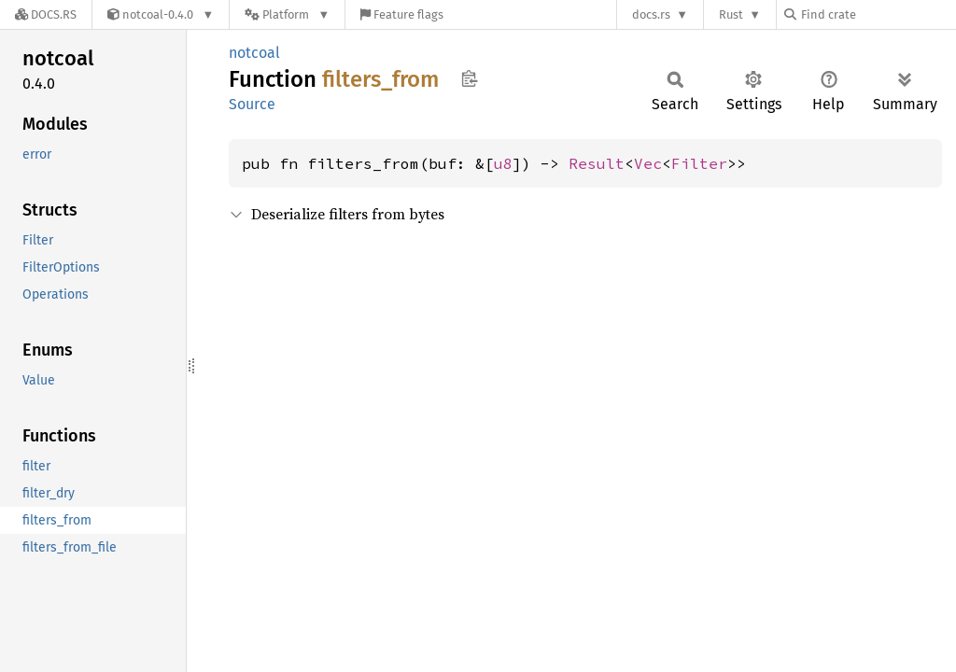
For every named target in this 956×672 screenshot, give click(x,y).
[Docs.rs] (45, 14)
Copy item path (469, 78)
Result (597, 163)
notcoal (254, 53)
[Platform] (287, 14)
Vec (648, 163)
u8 (503, 163)
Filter (699, 163)
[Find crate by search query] (877, 14)
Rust (731, 14)
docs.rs (651, 14)
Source (252, 104)
